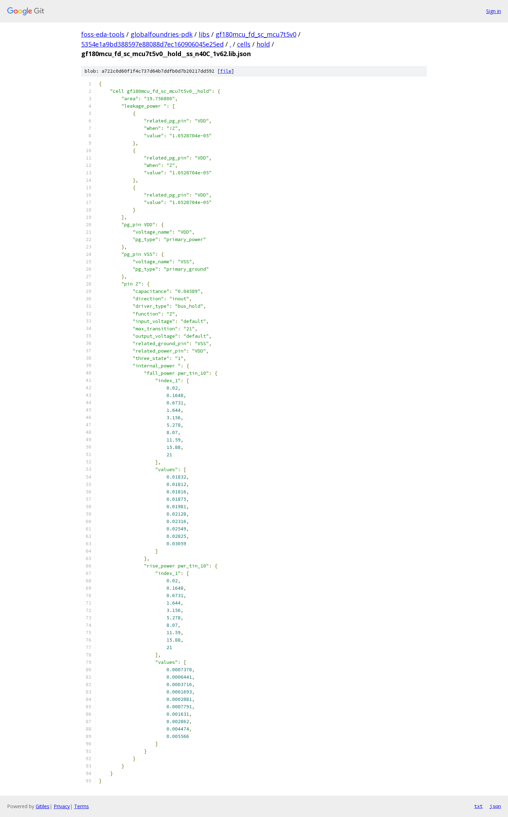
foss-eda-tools (103, 34)
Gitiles (42, 806)
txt (478, 806)
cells (243, 44)
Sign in (493, 11)
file (225, 71)
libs (204, 34)
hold (263, 44)
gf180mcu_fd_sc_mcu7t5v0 (256, 34)
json (495, 806)
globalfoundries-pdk (162, 34)
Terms (81, 806)
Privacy (62, 806)
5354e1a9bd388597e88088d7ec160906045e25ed (152, 44)
